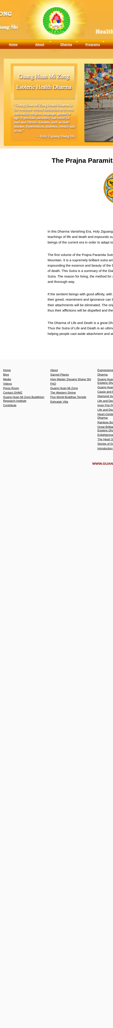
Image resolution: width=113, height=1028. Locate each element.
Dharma (66, 44)
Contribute (9, 405)
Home (13, 44)
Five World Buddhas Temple (68, 397)
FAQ (53, 383)
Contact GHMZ (12, 392)
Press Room (11, 388)
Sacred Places (59, 374)
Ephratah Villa (59, 401)
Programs (92, 44)
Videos (7, 383)
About (39, 44)
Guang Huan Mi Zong (64, 388)
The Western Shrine (63, 392)
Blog (6, 374)
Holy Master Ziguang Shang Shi (70, 379)
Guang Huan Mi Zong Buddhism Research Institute (23, 398)
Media (7, 379)
